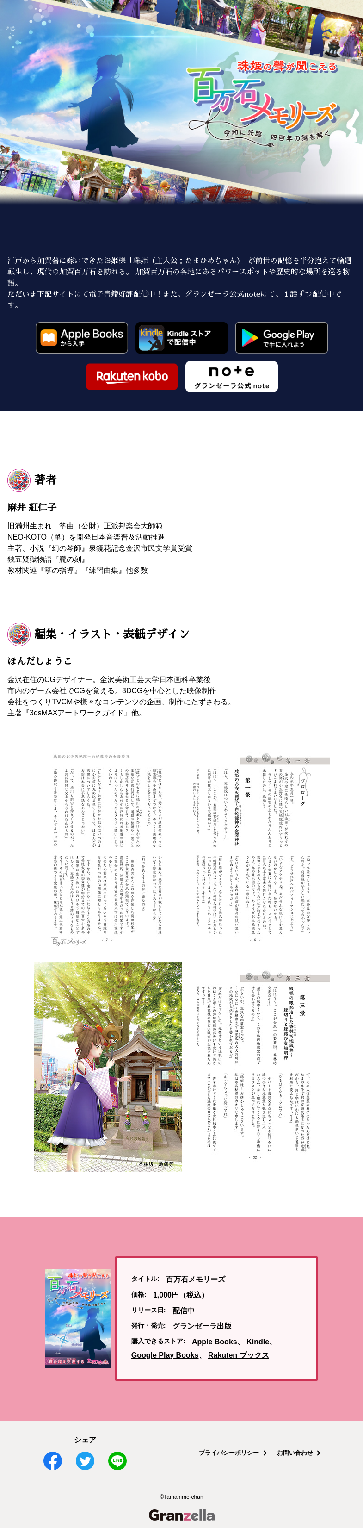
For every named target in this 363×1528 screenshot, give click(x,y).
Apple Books (214, 1342)
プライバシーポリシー (229, 1452)
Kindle (257, 1342)
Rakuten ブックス (238, 1355)
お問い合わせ (295, 1452)
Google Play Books (165, 1355)
